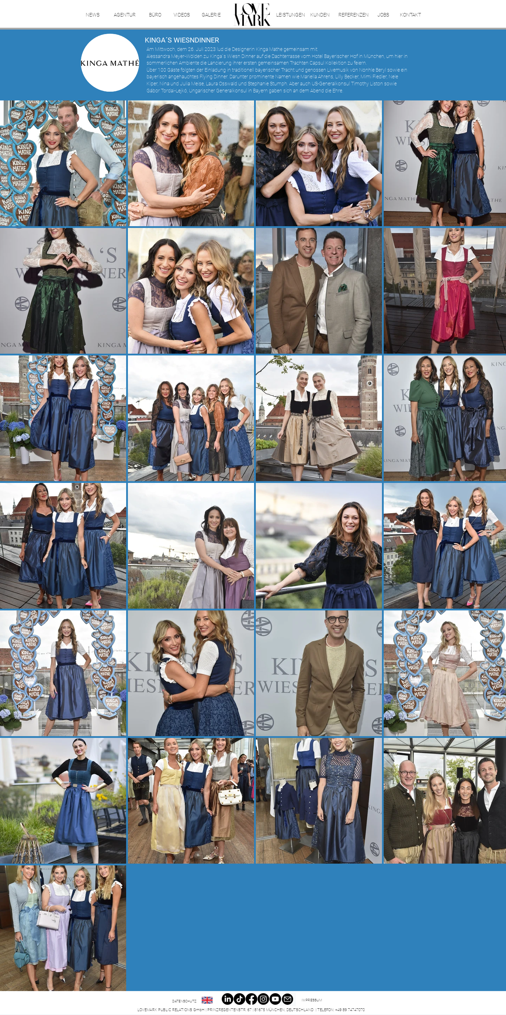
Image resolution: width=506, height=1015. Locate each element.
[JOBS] (383, 15)
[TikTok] (239, 999)
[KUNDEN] (320, 15)
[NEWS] (92, 15)
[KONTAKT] (410, 15)
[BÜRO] (155, 15)
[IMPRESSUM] (312, 1000)
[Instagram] (263, 999)
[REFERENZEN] (353, 15)
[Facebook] (251, 999)
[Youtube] (275, 999)
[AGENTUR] (124, 15)
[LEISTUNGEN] (290, 15)
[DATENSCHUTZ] (184, 1001)
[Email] (287, 999)
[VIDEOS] (181, 15)
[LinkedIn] (227, 999)
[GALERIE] (211, 15)
